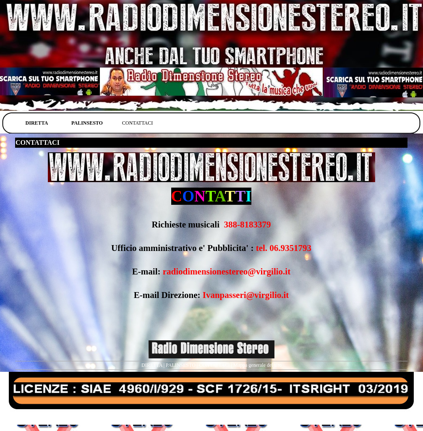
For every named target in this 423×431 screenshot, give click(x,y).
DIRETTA (151, 365)
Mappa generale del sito (257, 365)
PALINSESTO (181, 365)
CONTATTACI (214, 365)
